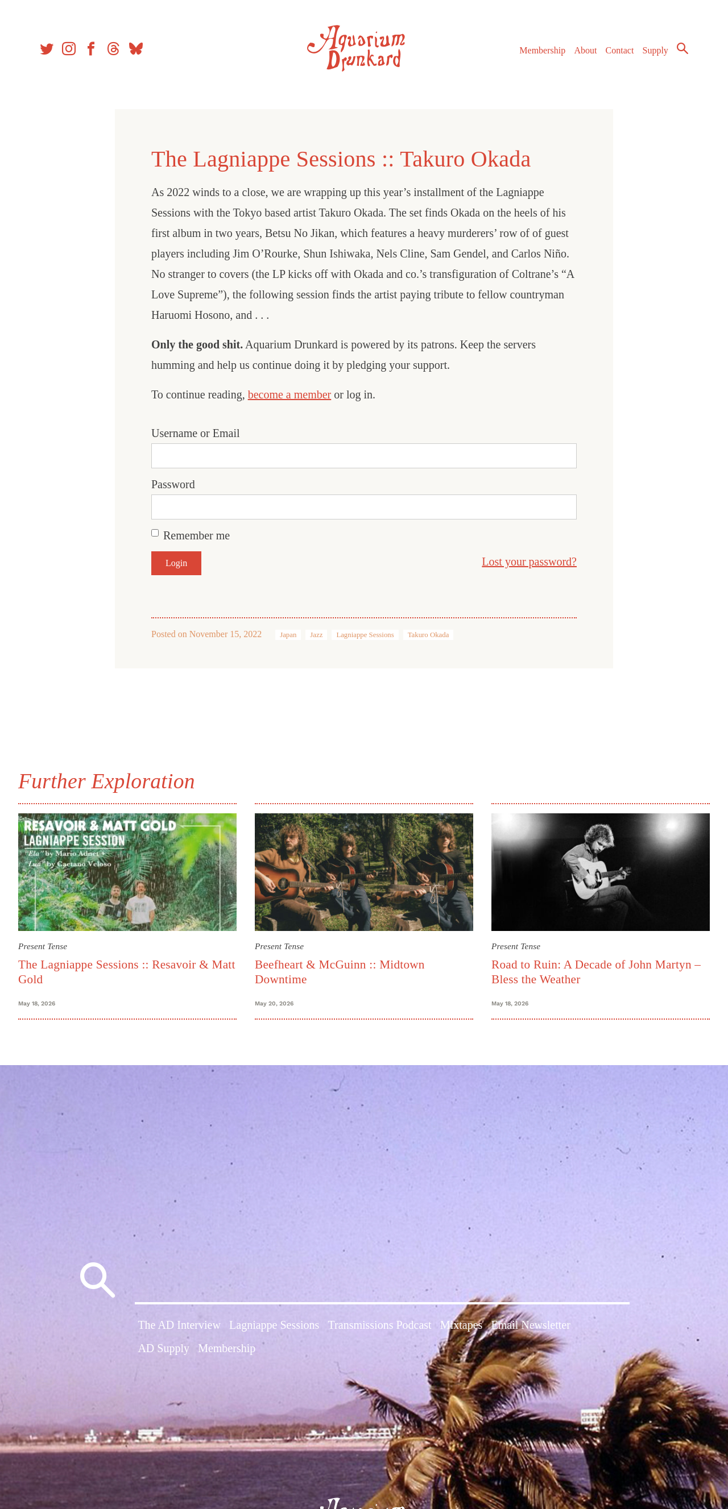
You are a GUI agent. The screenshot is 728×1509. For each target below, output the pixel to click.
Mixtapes (461, 1325)
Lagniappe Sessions (365, 635)
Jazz (316, 635)
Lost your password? (529, 561)
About (585, 50)
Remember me (196, 535)
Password (173, 484)
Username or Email (195, 433)
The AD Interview (179, 1325)
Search (682, 48)
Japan (288, 635)
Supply (655, 50)
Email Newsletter (530, 1325)
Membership (542, 50)
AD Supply (163, 1348)
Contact (620, 50)
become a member (290, 394)
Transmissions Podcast (380, 1325)
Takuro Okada (428, 635)
